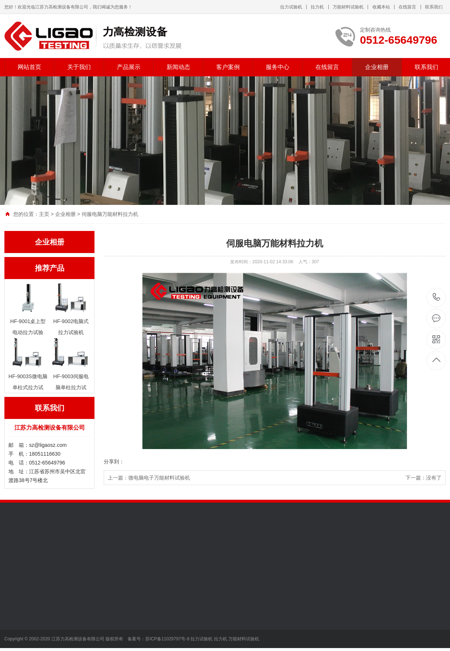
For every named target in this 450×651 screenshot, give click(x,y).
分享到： (114, 461)
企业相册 (377, 67)
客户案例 (228, 67)
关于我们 (79, 67)
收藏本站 (381, 7)
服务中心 (277, 67)
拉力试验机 (291, 7)
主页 (44, 214)
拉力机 (317, 7)
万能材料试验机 (348, 7)
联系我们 (434, 7)
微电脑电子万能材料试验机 (159, 478)
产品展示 (128, 67)
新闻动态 (178, 67)
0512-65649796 (436, 297)
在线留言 (407, 7)
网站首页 (29, 67)
